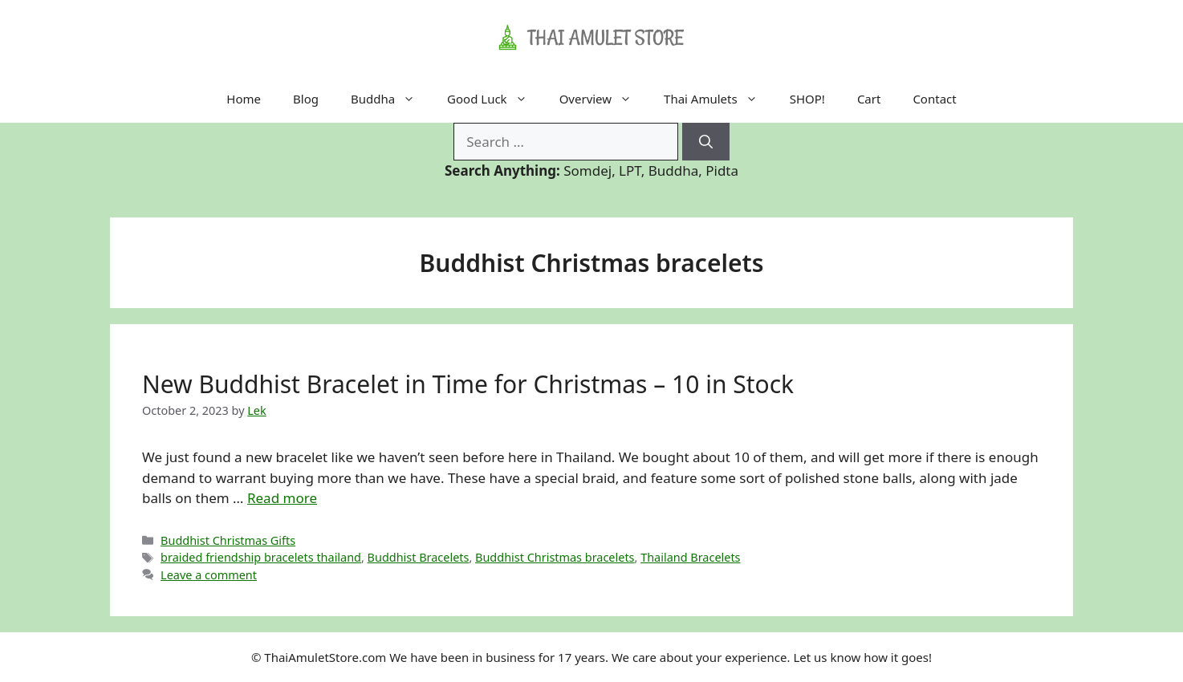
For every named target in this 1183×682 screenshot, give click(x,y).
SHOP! (807, 99)
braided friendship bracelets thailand (261, 557)
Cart (869, 99)
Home (243, 99)
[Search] (706, 142)
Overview (603, 99)
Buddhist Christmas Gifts (228, 540)
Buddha (391, 99)
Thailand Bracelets (690, 557)
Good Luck (495, 99)
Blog (306, 99)
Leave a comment (209, 575)
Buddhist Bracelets (419, 557)
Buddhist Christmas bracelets (554, 557)
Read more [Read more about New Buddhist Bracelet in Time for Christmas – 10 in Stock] (282, 498)
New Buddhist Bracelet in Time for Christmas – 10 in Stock (468, 383)
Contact (934, 99)
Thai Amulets (719, 99)
